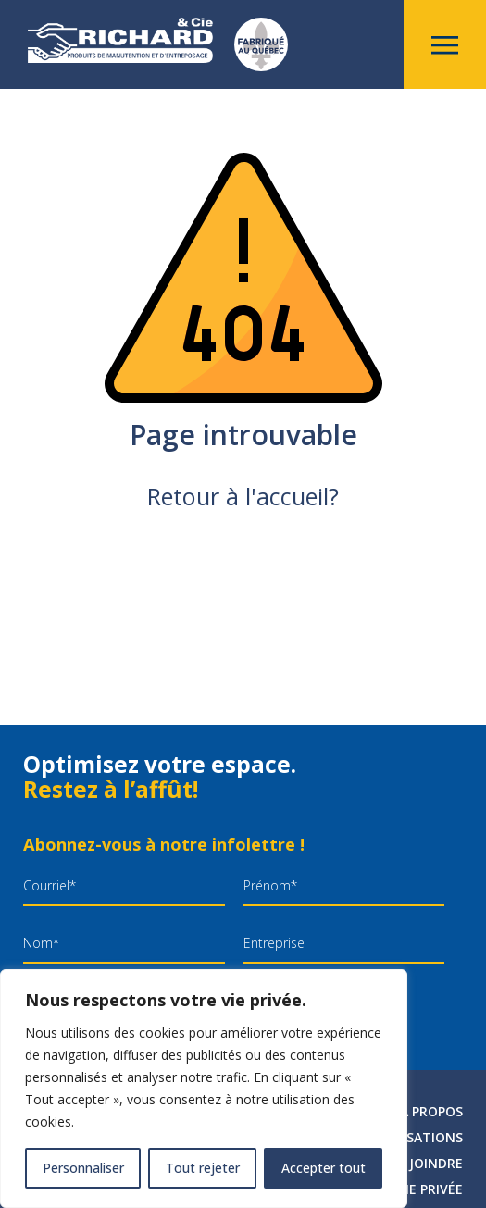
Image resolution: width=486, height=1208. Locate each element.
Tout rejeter (203, 1168)
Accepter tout (323, 1168)
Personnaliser (83, 1168)
